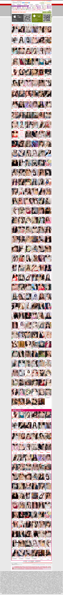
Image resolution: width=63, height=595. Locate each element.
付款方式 (42, 4)
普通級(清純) (29, 9)
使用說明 (37, 4)
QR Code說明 (49, 12)
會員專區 (25, 4)
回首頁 (13, 4)
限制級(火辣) (19, 9)
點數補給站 (19, 4)
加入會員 (31, 4)
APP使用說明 (44, 12)
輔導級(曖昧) (24, 9)
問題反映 (48, 4)
